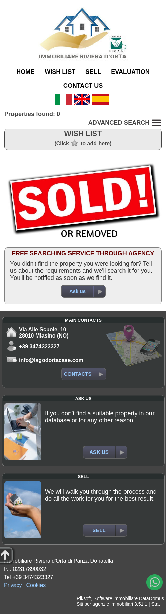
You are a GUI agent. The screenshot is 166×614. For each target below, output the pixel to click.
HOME (25, 71)
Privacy (13, 585)
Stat (155, 604)
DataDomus (151, 598)
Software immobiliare (115, 598)
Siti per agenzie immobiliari (105, 604)
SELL (93, 71)
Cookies (36, 585)
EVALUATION (130, 71)
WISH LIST (60, 71)
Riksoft (84, 598)
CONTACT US (83, 85)
